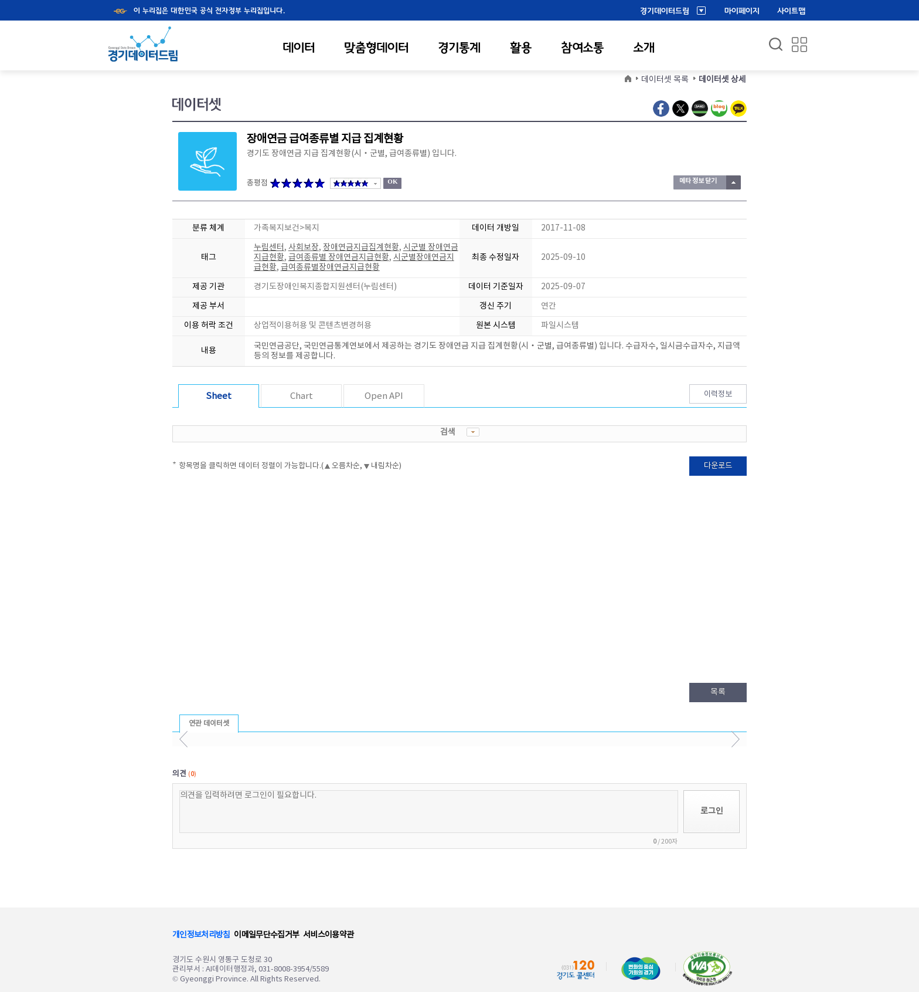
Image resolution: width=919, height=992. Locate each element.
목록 (718, 692)
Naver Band (700, 108)
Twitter (680, 108)
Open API (384, 396)
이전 (183, 739)
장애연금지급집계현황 (361, 247)
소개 (644, 47)
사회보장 (303, 247)
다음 (735, 739)
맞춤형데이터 (376, 47)
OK (392, 181)
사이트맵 (791, 11)
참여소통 (582, 47)
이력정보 (718, 394)
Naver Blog (719, 108)
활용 (521, 47)
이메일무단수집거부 (266, 935)
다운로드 (718, 465)
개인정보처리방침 (201, 935)
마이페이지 (742, 11)
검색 (459, 432)
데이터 (298, 47)
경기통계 (459, 47)
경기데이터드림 (664, 11)
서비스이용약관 (328, 935)
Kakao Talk (738, 108)
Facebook (661, 108)
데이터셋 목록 (665, 79)
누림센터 (269, 247)
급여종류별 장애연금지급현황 (338, 257)
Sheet (219, 396)
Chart (301, 396)
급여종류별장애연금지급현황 (330, 267)
